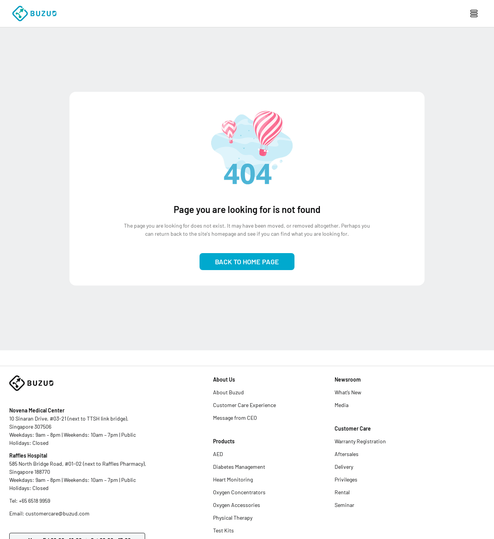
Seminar (344, 505)
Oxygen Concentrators (239, 492)
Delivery (344, 466)
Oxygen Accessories (236, 505)
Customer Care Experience (244, 405)
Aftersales (347, 454)
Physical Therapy (232, 517)
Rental (342, 492)
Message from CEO (235, 417)
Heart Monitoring (233, 479)
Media (342, 405)
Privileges (346, 479)
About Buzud (228, 392)
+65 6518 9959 (34, 500)
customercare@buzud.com (57, 513)
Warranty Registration (360, 441)
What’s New (348, 392)
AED (218, 454)
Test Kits (223, 530)
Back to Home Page (247, 261)
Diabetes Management (239, 466)
